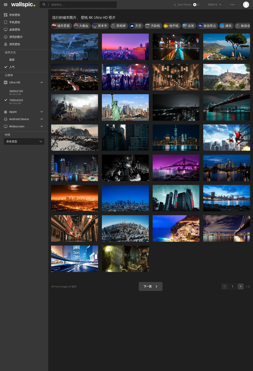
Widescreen (14, 126)
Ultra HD (12, 82)
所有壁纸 (12, 15)
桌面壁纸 (12, 29)
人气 (12, 67)
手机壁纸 (12, 22)
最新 (12, 59)
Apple (10, 112)
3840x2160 (16, 91)
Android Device (16, 119)
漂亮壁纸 (12, 44)
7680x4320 (28, 100)
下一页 (151, 286)
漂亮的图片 (13, 37)
